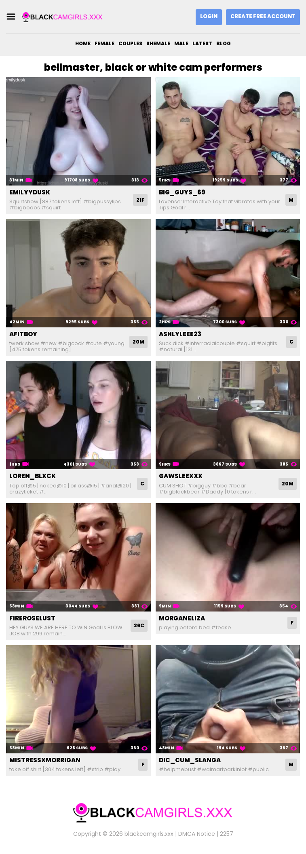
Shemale (158, 43)
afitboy (23, 334)
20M (138, 341)
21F (140, 199)
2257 (226, 834)
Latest (202, 43)
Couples (130, 43)
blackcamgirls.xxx (149, 834)
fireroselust (32, 618)
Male (181, 43)
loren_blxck (32, 476)
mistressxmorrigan (44, 760)
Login (208, 16)
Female (104, 43)
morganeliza (182, 618)
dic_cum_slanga (190, 760)
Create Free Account (262, 16)
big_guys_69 (182, 192)
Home (83, 43)
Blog (223, 43)
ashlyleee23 (180, 334)
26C (139, 625)
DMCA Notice (196, 834)
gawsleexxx (181, 476)
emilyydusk (29, 192)
